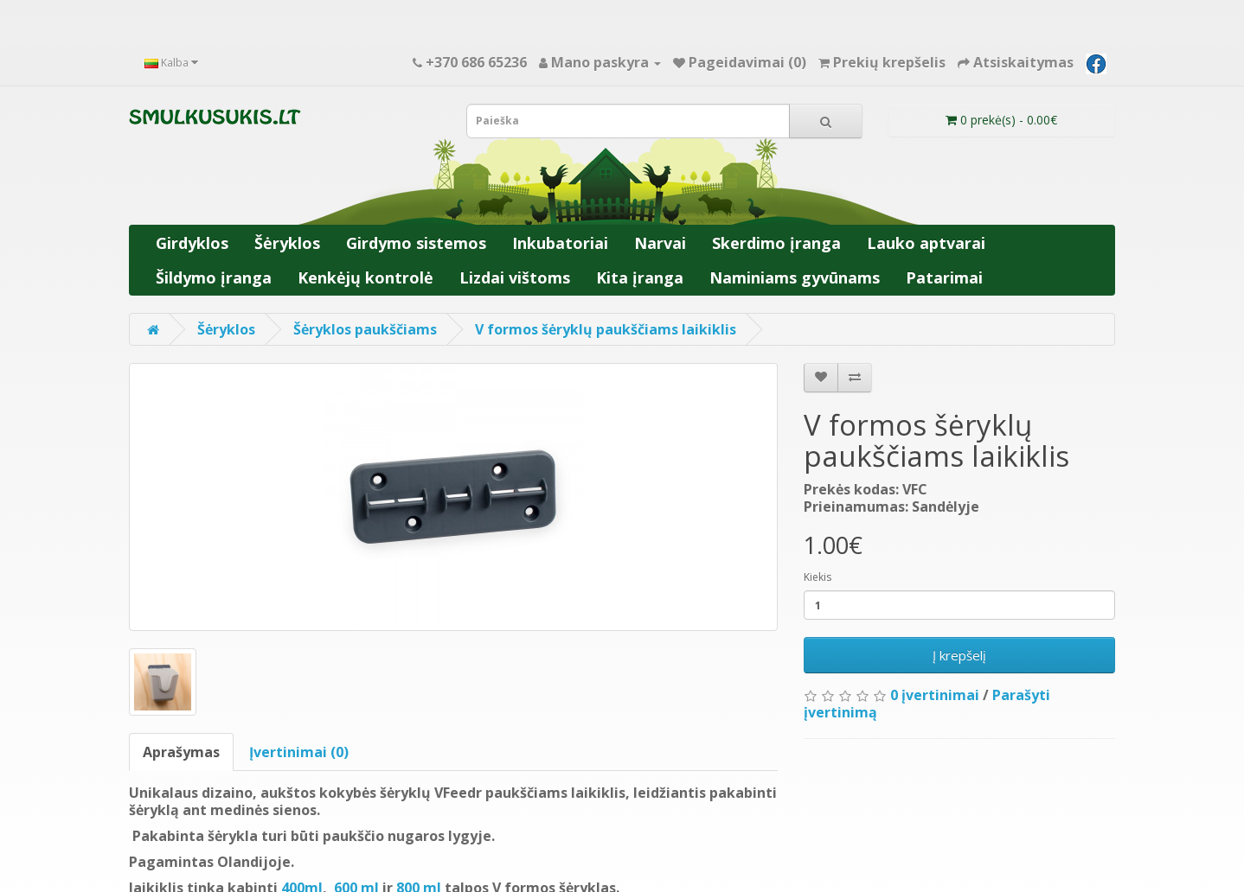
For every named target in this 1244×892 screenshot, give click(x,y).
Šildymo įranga (214, 277)
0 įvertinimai (934, 694)
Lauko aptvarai (926, 243)
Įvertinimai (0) (299, 751)
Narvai (660, 243)
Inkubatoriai (560, 243)
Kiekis (817, 577)
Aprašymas (181, 751)
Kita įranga (639, 277)
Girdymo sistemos (416, 243)
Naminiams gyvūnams (794, 277)
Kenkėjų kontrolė (365, 277)
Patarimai (944, 277)
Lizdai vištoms (514, 277)
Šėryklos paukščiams (365, 329)
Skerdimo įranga (776, 243)
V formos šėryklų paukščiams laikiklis (605, 329)
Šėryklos (287, 243)
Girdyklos (192, 243)
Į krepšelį (959, 655)
